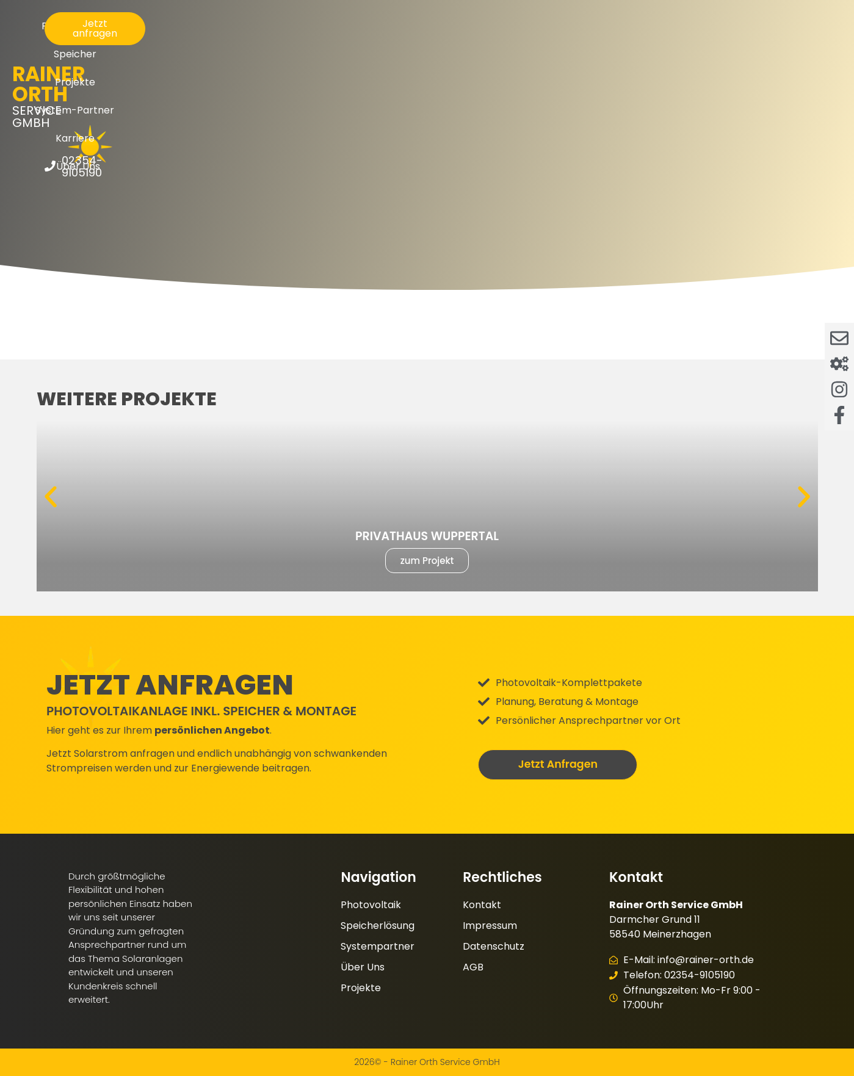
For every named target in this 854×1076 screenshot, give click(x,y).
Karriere (576, 34)
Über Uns (642, 34)
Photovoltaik (272, 34)
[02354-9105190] (727, 47)
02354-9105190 (779, 48)
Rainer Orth (109, 28)
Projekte (412, 34)
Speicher (347, 34)
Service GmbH (109, 44)
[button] (51, 497)
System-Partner (494, 34)
